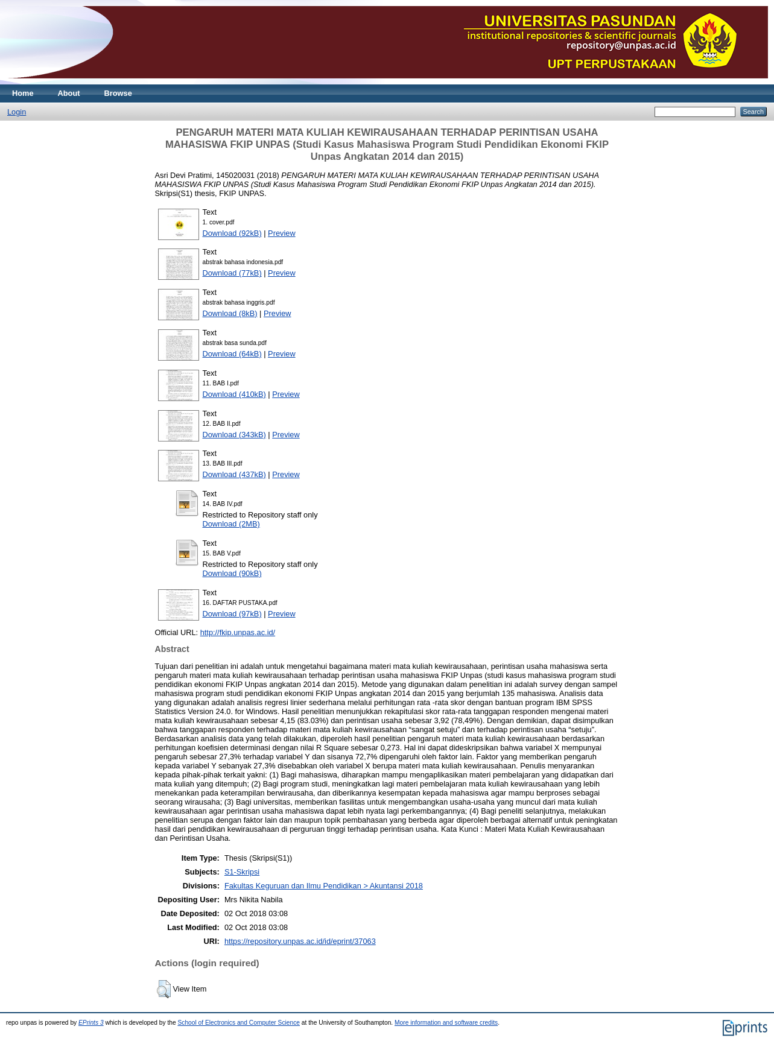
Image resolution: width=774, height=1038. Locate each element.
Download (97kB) (232, 613)
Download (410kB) (234, 394)
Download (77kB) (232, 272)
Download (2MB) (231, 523)
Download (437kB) (234, 474)
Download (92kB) (232, 233)
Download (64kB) (232, 353)
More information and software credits (446, 1022)
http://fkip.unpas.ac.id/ (238, 632)
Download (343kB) (234, 434)
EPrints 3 (91, 1022)
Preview (282, 233)
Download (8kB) (230, 313)
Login (16, 111)
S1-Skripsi (241, 871)
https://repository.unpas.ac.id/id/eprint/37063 (300, 941)
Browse (118, 93)
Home (23, 93)
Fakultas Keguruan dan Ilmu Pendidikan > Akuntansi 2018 (323, 885)
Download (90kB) (232, 573)
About (69, 93)
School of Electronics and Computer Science (238, 1022)
